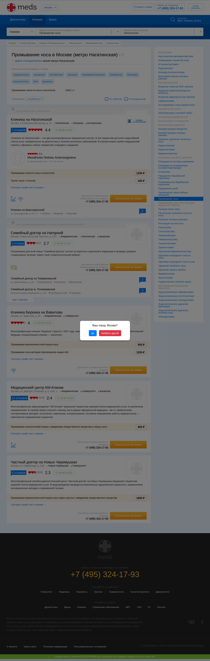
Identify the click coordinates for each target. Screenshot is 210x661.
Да (92, 333)
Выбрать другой (110, 333)
